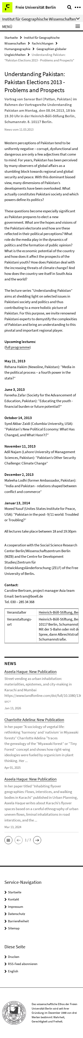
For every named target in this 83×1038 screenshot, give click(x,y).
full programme (18, 347)
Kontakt (13, 899)
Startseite (11, 37)
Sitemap (13, 928)
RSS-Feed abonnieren (22, 964)
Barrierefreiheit (18, 921)
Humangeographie (17, 49)
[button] (8, 840)
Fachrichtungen (42, 43)
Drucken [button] (13, 957)
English (13, 971)
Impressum (15, 906)
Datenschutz (16, 914)
